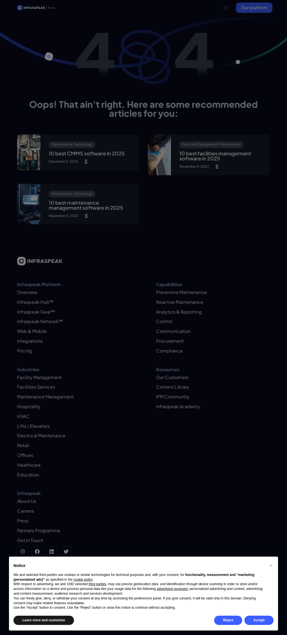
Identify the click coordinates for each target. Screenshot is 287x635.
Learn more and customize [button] (43, 620)
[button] (270, 565)
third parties (97, 584)
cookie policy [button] (82, 580)
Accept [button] (259, 620)
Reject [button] (228, 620)
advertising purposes (172, 589)
